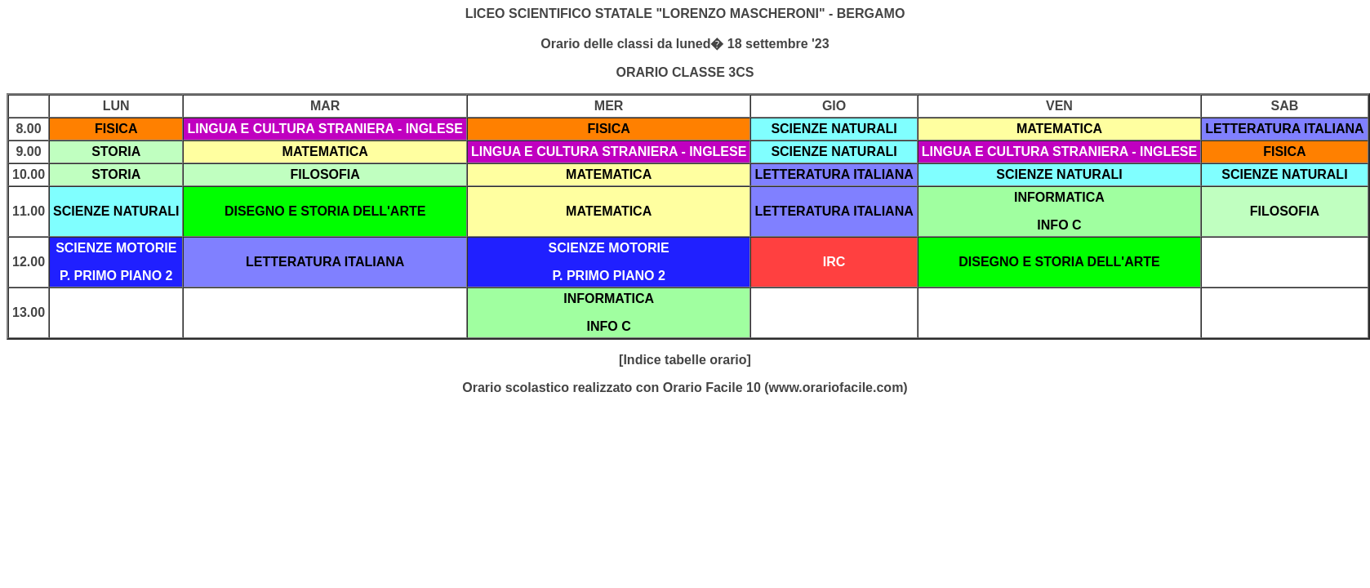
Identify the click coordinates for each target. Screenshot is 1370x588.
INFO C (1059, 225)
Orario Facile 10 (712, 387)
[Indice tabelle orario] (685, 360)
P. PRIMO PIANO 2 (116, 276)
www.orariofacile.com (836, 387)
